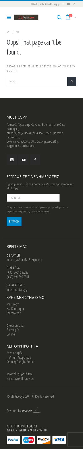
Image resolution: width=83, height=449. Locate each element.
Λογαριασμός (14, 352)
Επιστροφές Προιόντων (20, 378)
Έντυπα (11, 334)
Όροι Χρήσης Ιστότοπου (21, 361)
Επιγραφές (13, 329)
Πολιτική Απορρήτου (19, 357)
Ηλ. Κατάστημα (15, 308)
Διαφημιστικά (15, 325)
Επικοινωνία (14, 313)
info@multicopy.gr (17, 289)
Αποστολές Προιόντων (19, 374)
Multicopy (13, 304)
